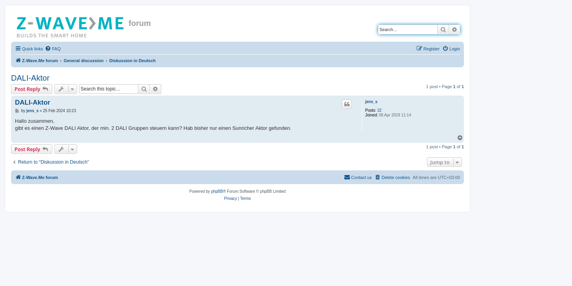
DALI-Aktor (30, 78)
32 (379, 110)
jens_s (371, 102)
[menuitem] (53, 49)
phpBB (217, 191)
